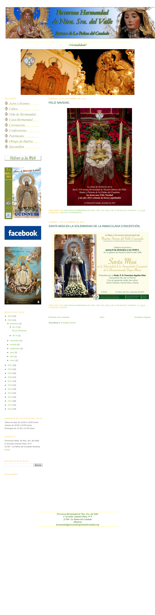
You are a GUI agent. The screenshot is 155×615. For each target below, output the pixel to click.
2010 (10, 409)
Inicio (102, 317)
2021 (10, 365)
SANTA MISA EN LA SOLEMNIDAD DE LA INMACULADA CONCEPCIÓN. (94, 226)
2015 (10, 389)
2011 (10, 405)
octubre (13, 344)
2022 (10, 320)
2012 (10, 401)
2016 (10, 385)
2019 (10, 373)
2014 (10, 393)
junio (12, 352)
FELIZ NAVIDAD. (59, 102)
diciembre (14, 323)
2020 (10, 369)
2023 (10, 316)
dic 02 (15, 335)
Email (7, 450)
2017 (10, 381)
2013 (10, 397)
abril (12, 356)
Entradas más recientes (59, 317)
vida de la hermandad (71, 212)
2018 (10, 377)
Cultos (63, 307)
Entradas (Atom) (68, 323)
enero (13, 360)
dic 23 (15, 327)
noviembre (15, 340)
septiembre (15, 348)
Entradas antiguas (142, 317)
